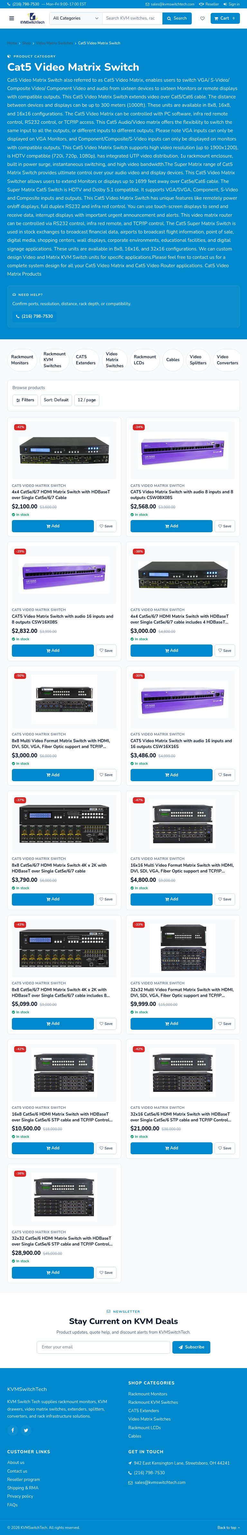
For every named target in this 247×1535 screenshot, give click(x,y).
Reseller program (23, 1480)
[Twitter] (26, 1430)
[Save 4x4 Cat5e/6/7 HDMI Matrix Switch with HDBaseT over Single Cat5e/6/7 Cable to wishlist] (106, 526)
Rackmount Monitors (147, 1394)
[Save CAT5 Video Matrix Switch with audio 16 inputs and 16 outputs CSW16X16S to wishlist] (225, 775)
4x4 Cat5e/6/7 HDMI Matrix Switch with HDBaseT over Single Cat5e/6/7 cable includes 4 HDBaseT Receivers (180, 622)
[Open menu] (11, 18)
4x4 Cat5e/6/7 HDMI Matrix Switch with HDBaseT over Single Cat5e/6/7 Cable (61, 495)
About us (15, 1463)
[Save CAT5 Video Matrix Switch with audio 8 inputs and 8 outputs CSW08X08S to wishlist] (225, 526)
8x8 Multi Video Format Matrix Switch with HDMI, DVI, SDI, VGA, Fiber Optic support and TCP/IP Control (61, 746)
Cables (134, 1436)
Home (12, 43)
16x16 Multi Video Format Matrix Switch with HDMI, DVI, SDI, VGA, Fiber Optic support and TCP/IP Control (182, 871)
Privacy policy (20, 1496)
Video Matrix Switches (54, 43)
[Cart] (225, 18)
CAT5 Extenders (143, 1411)
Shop (26, 43)
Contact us (17, 1471)
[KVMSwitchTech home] (32, 18)
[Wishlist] (202, 18)
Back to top (229, 1527)
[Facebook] (12, 1430)
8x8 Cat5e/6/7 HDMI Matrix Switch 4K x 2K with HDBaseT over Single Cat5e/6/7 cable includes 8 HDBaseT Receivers (59, 995)
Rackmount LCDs (144, 1428)
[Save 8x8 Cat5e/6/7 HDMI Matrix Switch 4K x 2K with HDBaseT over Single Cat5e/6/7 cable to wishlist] (106, 899)
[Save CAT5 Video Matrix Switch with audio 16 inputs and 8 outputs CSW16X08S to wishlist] (106, 650)
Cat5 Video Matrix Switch (39, 485)
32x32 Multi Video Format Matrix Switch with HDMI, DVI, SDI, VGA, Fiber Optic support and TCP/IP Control (182, 995)
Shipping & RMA (23, 1488)
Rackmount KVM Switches (153, 1402)
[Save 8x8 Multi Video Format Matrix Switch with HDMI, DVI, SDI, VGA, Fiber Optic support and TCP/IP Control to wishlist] (106, 775)
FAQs (12, 1505)
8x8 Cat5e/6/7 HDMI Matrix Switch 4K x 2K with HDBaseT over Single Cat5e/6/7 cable (59, 868)
